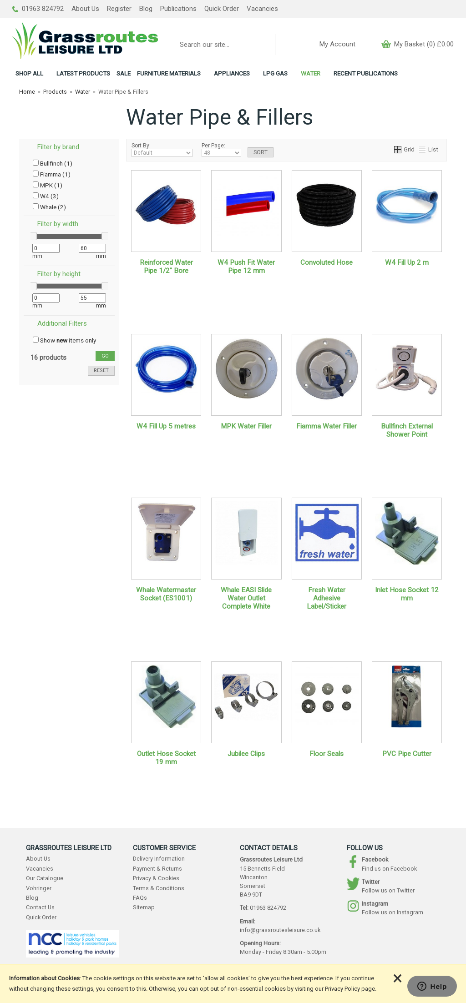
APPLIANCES (232, 73)
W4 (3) (46, 196)
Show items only (64, 340)
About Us (85, 9)
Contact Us (40, 907)
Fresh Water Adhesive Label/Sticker (326, 598)
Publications (178, 9)
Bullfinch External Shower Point (407, 430)
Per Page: (221, 149)
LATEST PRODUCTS (83, 73)
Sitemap (144, 907)
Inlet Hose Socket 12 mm (407, 594)
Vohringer (38, 888)
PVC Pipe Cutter (406, 754)
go (105, 356)
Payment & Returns (157, 868)
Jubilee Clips (246, 754)
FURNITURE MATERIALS (169, 73)
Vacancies (262, 9)
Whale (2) (49, 207)
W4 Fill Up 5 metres (166, 426)
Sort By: (162, 149)
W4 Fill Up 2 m (407, 262)
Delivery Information (159, 858)
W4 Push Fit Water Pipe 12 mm (246, 266)
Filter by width (57, 224)
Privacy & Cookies (156, 878)
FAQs (140, 897)
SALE (123, 73)
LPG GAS (275, 73)
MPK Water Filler (246, 426)
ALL (29, 73)
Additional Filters (62, 323)
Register (119, 9)
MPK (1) (47, 185)
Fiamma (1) (52, 174)
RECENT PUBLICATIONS (366, 73)
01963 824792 (38, 9)
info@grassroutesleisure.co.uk (280, 930)
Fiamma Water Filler (326, 426)
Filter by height (59, 274)
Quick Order (221, 9)
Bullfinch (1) (52, 163)
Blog (145, 9)
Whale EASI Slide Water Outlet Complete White (246, 598)
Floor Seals (326, 754)
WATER (310, 73)
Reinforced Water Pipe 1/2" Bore (166, 266)
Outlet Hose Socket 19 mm (166, 758)
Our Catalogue (44, 878)
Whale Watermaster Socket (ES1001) (166, 594)
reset (101, 370)
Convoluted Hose (326, 262)
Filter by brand (58, 147)
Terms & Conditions (158, 888)
